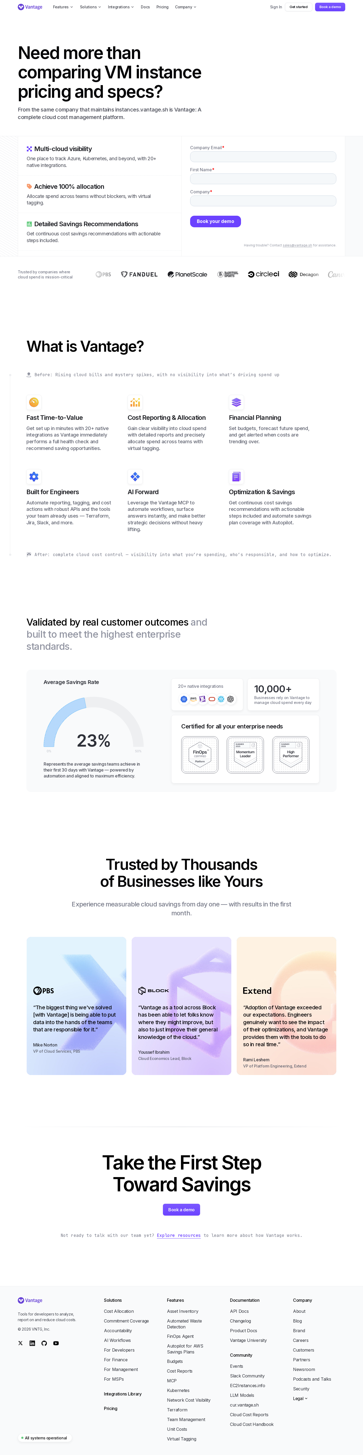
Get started (298, 7)
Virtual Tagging (181, 1439)
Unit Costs (177, 1429)
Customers (303, 1350)
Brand (299, 1330)
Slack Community (247, 1376)
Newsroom (304, 1369)
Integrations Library (123, 1394)
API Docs (239, 1311)
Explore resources (179, 1235)
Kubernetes (178, 1390)
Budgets (175, 1361)
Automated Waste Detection (184, 1324)
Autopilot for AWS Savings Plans (185, 1349)
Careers (301, 1340)
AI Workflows (117, 1340)
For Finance (115, 1359)
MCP (172, 1380)
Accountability (118, 1330)
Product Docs (243, 1330)
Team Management (186, 1419)
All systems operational (44, 1438)
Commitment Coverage (126, 1321)
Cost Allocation (119, 1311)
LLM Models (242, 1395)
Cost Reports (180, 1371)
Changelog (240, 1321)
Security (301, 1388)
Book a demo (330, 7)
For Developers (119, 1350)
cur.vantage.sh (244, 1405)
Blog (297, 1321)
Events (236, 1366)
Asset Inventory (182, 1311)
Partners (301, 1359)
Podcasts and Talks (312, 1379)
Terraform (177, 1409)
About (299, 1311)
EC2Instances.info (247, 1385)
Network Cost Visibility (189, 1400)
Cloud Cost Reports (249, 1414)
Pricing (110, 1408)
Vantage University (248, 1340)
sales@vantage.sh (297, 245)
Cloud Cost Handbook (252, 1424)
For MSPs (114, 1379)
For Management (121, 1369)
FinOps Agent (180, 1336)
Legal (300, 1398)
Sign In (276, 7)
